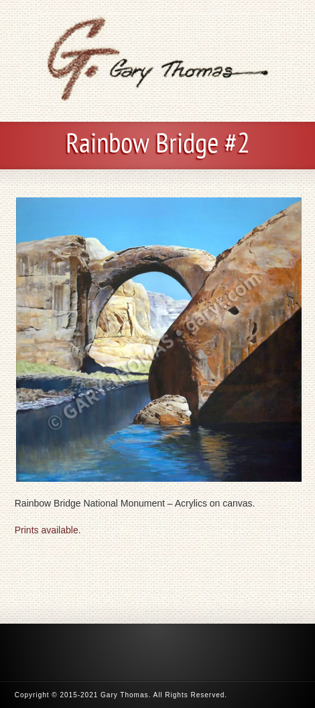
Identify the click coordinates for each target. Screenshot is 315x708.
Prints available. (48, 530)
